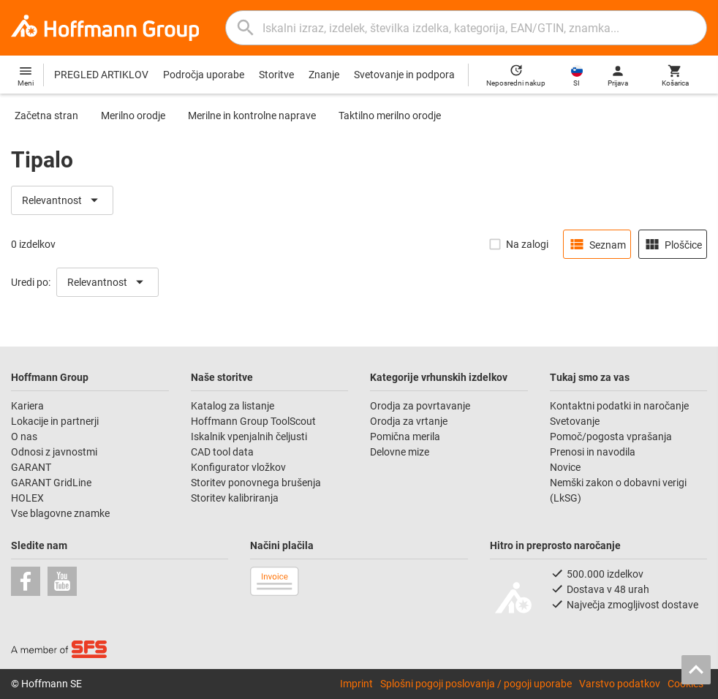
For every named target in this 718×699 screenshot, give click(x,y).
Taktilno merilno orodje (390, 115)
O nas (24, 436)
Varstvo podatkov (619, 683)
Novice (565, 467)
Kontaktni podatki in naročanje (619, 406)
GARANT (31, 467)
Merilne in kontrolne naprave (252, 115)
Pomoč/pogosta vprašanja (611, 436)
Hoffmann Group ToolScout (253, 421)
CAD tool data (222, 452)
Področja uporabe (203, 74)
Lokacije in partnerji (55, 421)
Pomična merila (405, 436)
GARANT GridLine (51, 482)
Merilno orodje (133, 115)
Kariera (28, 406)
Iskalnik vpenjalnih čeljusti (249, 436)
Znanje (324, 74)
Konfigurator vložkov (239, 467)
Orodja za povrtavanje (420, 406)
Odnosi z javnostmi (54, 452)
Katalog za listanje (232, 406)
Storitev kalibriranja (235, 498)
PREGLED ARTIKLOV (101, 74)
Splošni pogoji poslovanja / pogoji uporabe (476, 683)
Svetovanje (575, 421)
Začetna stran (46, 115)
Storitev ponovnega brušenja (257, 482)
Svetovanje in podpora (404, 74)
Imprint (356, 683)
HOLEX (27, 498)
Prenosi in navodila (592, 452)
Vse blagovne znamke (60, 513)
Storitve (276, 74)
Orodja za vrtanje (408, 421)
